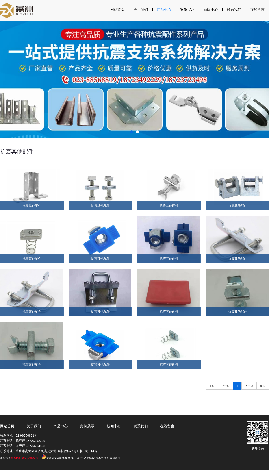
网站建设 (89, 457)
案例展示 (187, 9)
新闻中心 (211, 9)
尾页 (262, 385)
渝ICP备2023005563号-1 (26, 457)
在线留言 (257, 9)
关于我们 (141, 9)
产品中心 (164, 9)
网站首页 (117, 9)
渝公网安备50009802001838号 (62, 457)
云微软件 (115, 457)
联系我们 (234, 9)
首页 (212, 385)
